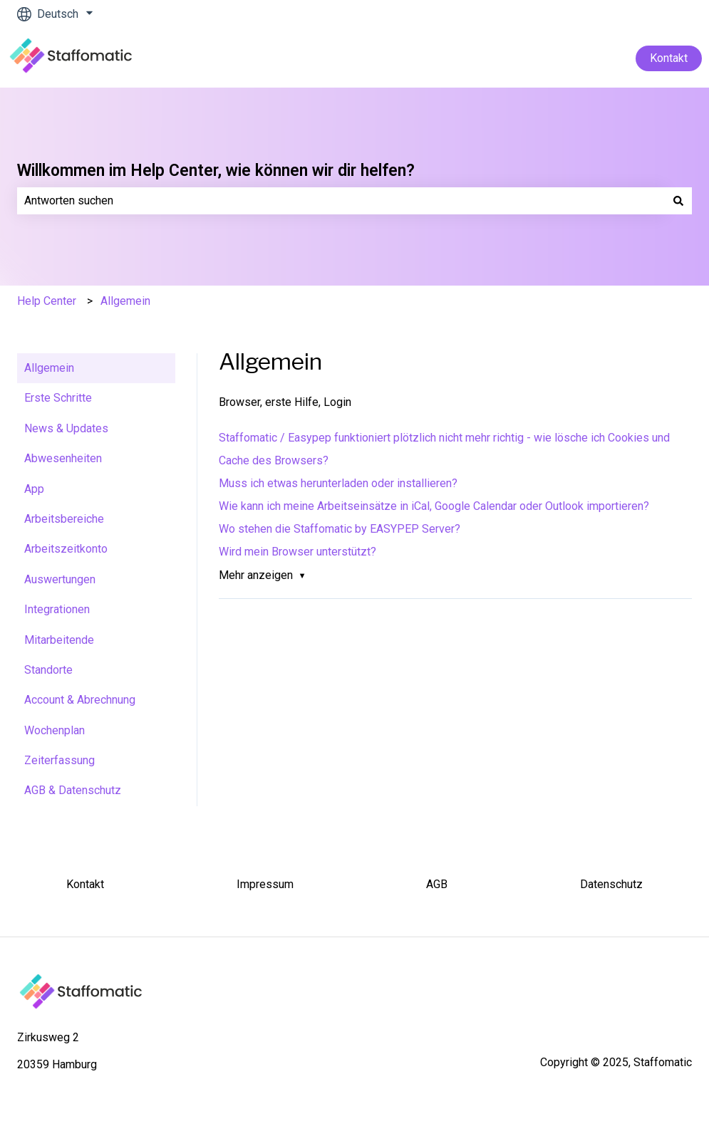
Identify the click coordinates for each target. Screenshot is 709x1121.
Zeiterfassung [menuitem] (59, 760)
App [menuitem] (34, 489)
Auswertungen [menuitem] (59, 579)
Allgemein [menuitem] (49, 368)
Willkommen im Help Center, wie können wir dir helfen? (216, 170)
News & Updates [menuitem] (66, 428)
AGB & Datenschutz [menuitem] (72, 790)
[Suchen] (678, 200)
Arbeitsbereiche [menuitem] (64, 519)
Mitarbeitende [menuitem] (59, 640)
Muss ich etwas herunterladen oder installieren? (338, 483)
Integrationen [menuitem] (57, 609)
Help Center (46, 301)
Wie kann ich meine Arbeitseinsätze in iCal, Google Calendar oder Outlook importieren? (434, 506)
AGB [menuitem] (436, 884)
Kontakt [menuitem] (85, 884)
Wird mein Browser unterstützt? (297, 551)
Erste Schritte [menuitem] (58, 398)
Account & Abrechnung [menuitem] (79, 700)
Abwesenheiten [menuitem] (63, 458)
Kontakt (669, 58)
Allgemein (125, 301)
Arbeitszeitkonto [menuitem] (66, 549)
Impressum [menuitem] (265, 884)
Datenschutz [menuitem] (611, 884)
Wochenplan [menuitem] (54, 730)
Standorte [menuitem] (48, 670)
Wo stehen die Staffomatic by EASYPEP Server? (339, 529)
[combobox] (341, 200)
